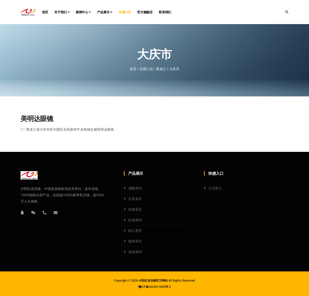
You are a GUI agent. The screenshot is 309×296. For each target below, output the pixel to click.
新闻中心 (83, 12)
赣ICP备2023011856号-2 (154, 287)
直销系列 (135, 251)
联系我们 (165, 12)
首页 (45, 12)
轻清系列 (135, 220)
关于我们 (62, 12)
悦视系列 (135, 209)
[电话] (44, 212)
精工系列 (135, 230)
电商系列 (135, 241)
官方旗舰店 (145, 12)
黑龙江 (161, 69)
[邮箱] (55, 212)
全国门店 (125, 12)
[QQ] (22, 212)
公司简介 (215, 188)
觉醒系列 (135, 188)
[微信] (33, 212)
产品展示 (104, 12)
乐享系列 (135, 198)
